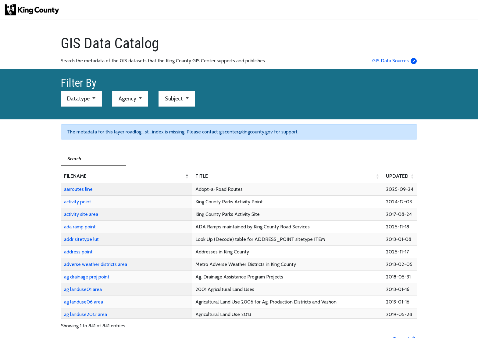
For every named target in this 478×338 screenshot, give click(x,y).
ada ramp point (80, 227)
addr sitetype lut (81, 239)
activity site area (81, 214)
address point (78, 252)
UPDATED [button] (397, 176)
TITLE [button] (201, 176)
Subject (174, 98)
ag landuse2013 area (85, 314)
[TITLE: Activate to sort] (287, 176)
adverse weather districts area (95, 264)
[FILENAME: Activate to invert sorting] (126, 176)
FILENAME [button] (75, 176)
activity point (77, 202)
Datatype (79, 98)
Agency (128, 98)
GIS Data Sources (394, 61)
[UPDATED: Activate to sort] (400, 176)
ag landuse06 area (83, 302)
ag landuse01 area (83, 289)
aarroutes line (78, 189)
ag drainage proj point (86, 277)
